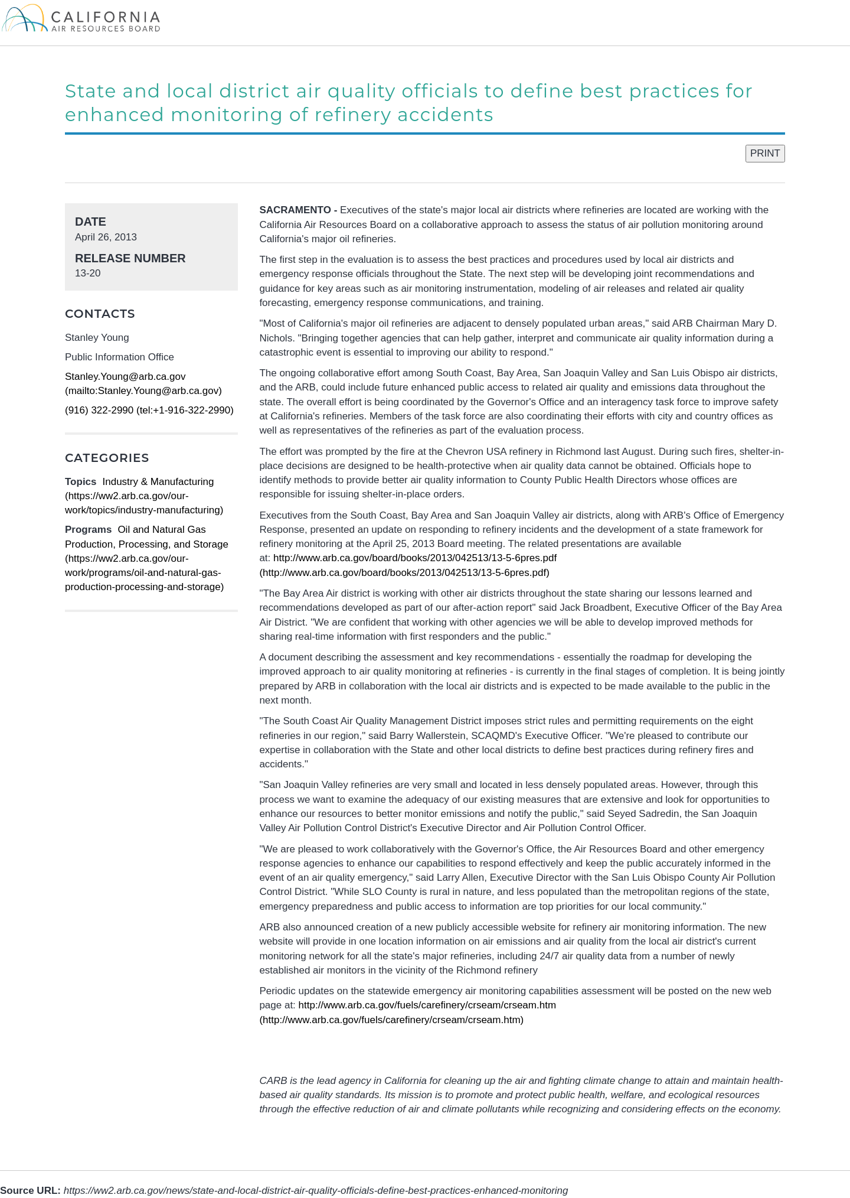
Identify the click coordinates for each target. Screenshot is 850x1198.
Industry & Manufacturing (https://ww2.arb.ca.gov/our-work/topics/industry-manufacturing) (144, 496)
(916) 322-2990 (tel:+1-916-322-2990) (149, 410)
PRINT (765, 153)
